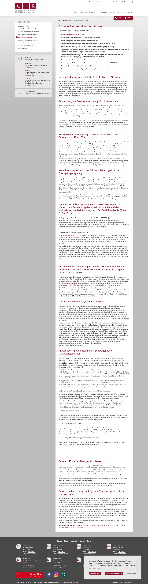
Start (75, 12)
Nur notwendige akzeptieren (114, 573)
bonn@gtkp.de (91, 553)
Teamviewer (116, 2)
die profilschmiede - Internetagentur (123, 582)
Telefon (119, 17)
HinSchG (91, 2)
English (66, 541)
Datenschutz (99, 2)
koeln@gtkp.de (31, 567)
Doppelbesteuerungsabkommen (86, 525)
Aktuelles (83, 12)
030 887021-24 (62, 565)
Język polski (74, 541)
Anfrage (129, 17)
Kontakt (129, 12)
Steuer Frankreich (64, 527)
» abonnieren (28, 95)
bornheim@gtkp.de (62, 553)
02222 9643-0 (61, 552)
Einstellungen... (131, 573)
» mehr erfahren (29, 61)
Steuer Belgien (120, 525)
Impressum (108, 2)
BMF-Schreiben (71, 220)
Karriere (121, 12)
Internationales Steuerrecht (105, 525)
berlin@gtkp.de (61, 567)
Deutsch (59, 541)
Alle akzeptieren (95, 573)
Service (113, 12)
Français (82, 541)
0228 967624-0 (92, 552)
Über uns (92, 12)
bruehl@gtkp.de (31, 553)
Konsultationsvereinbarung (70, 283)
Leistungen (103, 12)
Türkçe (89, 541)
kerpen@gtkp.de (121, 553)
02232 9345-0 (31, 552)
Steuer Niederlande (77, 527)
